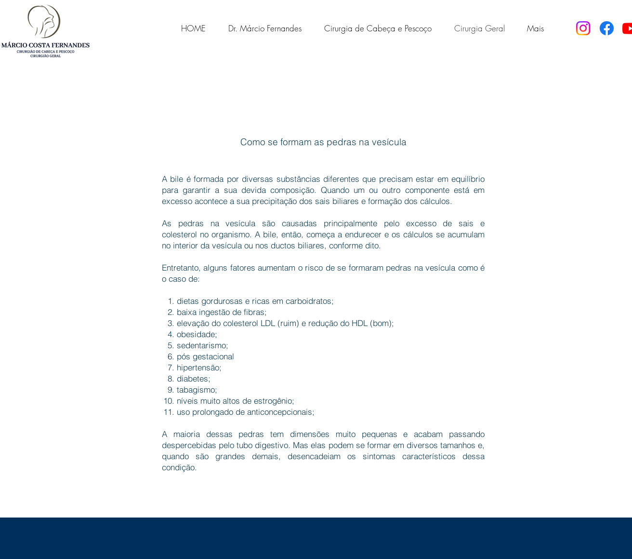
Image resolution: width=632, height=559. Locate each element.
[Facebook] (606, 28)
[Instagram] (583, 28)
